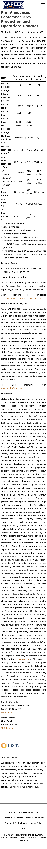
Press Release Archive (27, 812)
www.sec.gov (24, 659)
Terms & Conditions (35, 817)
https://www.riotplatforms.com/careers (22, 298)
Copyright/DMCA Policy (16, 823)
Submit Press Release (13, 817)
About (12, 812)
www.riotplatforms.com (11, 388)
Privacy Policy (35, 823)
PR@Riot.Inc (7, 728)
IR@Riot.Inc (6, 712)
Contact (23, 828)
